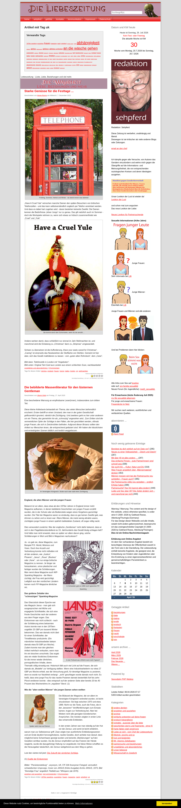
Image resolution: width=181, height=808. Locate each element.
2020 (77, 65)
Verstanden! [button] (167, 803)
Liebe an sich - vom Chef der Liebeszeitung (133, 732)
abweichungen (31, 65)
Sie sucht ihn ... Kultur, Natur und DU (127, 467)
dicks (34, 62)
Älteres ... (115, 664)
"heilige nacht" (70, 43)
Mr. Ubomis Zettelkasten (125, 741)
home (26, 19)
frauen (47, 43)
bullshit (54, 59)
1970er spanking (32, 43)
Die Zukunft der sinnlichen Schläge (62, 753)
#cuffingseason (68, 65)
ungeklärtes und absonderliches (36, 368)
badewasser (35, 59)
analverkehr (30, 53)
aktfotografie (39, 49)
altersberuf (56, 53)
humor (99, 53)
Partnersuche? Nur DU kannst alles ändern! (131, 488)
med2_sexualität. (147, 389)
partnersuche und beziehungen (128, 744)
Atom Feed (119, 434)
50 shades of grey (88, 62)
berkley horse (94, 59)
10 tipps (74, 65)
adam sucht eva (45, 65)
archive (117, 714)
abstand (81, 65)
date (51, 62)
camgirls (65, 59)
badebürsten (29, 59)
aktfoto (33, 49)
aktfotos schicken (56, 49)
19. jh (69, 56)
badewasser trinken (43, 59)
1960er (78, 56)
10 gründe (57, 56)
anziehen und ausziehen (33, 774)
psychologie (119, 636)
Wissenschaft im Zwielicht (125, 753)
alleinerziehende (36, 68)
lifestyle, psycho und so (124, 735)
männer (82, 59)
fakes (73, 59)
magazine (54, 43)
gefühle (48, 19)
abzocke (38, 65)
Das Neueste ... (118, 661)
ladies (28, 56)
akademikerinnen (88, 65)
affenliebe (61, 65)
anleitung (36, 53)
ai (63, 65)
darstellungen (30, 62)
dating (54, 62)
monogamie (69, 62)
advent (29, 68)
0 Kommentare (54, 368)
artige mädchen (97, 56)
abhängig (46, 53)
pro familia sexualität (129, 386)
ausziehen (40, 43)
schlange (75, 62)
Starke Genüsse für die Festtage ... (49, 91)
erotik (116, 621)
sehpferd (37, 19)
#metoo (52, 56)
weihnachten (39, 56)
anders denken (120, 708)
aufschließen (43, 68)
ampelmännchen (89, 56)
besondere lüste (68, 53)
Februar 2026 (117, 658)
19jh (85, 59)
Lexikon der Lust (118, 199)
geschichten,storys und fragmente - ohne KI (133, 726)
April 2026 (115, 652)
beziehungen (79, 53)
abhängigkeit (88, 42)
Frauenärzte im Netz (120, 404)
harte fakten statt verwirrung (126, 729)
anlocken (61, 53)
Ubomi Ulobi (41, 395)
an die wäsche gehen (80, 48)
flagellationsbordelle (45, 62)
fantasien (118, 627)
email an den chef (119, 148)
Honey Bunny (42, 95)
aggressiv (51, 53)
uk (77, 371)
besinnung (62, 68)
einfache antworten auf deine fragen (130, 717)
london (33, 56)
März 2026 (116, 655)
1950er (75, 56)
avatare (51, 68)
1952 (75, 43)
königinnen (77, 59)
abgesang (94, 65)
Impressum (90, 19)
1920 (72, 56)
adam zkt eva (52, 65)
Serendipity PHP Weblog (122, 679)
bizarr (51, 59)
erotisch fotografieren (123, 720)
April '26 (131, 597)
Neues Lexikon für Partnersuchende (127, 215)
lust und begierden (49, 774)
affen (57, 65)
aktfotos (46, 49)
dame (89, 53)
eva (57, 62)
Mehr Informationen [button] (84, 803)
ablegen (28, 49)
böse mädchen (59, 59)
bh (48, 59)
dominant (70, 59)
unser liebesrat (120, 750)
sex (115, 639)
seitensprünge (80, 62)
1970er (83, 56)
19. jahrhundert (63, 56)
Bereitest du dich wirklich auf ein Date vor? (130, 449)
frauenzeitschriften (62, 62)
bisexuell (86, 53)
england (94, 53)
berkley (88, 59)
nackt (59, 43)
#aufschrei (46, 56)
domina (41, 53)
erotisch (117, 624)
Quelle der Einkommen (37, 759)
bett (74, 53)
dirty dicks (38, 62)
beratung (56, 68)
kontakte (60, 19)
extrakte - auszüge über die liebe (128, 723)
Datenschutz (105, 19)
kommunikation (74, 19)
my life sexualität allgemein (123, 398)
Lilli (130, 276)
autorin (47, 68)
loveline (135, 383)
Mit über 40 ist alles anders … (124, 458)
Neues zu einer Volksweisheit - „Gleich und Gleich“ (133, 452)
